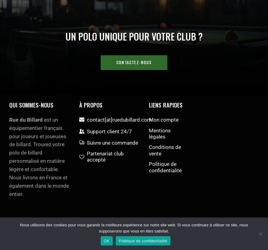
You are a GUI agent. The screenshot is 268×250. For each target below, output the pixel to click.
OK (107, 241)
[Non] (260, 234)
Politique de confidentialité (143, 241)
